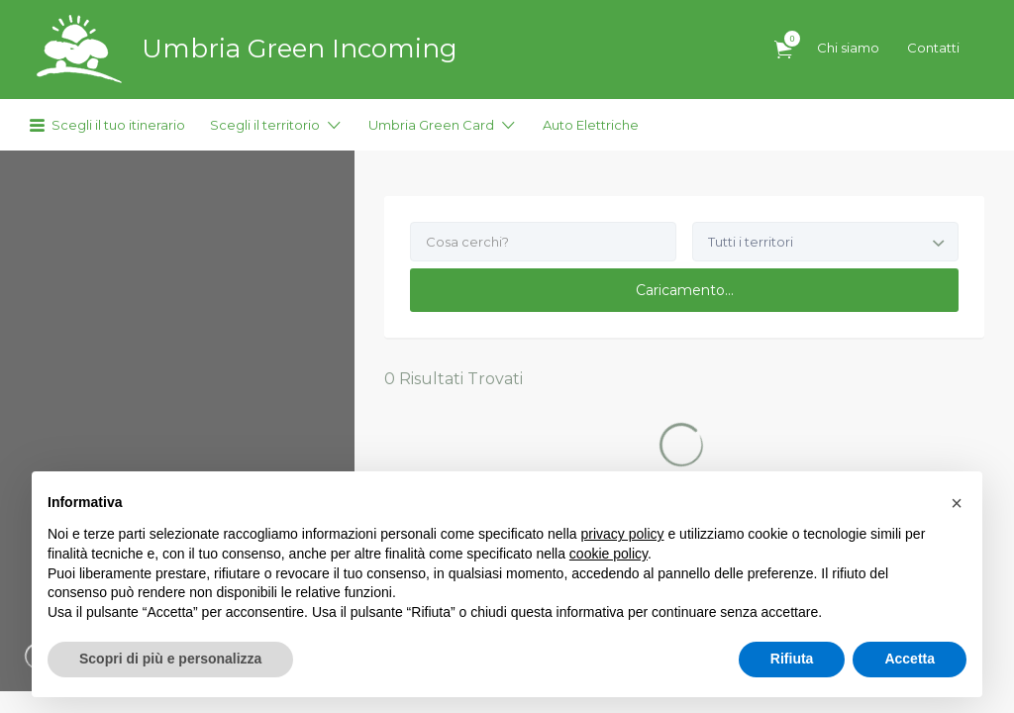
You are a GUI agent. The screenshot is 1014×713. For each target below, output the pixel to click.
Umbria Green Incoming (299, 48)
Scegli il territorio (265, 125)
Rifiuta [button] (792, 658)
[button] (956, 503)
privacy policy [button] (622, 534)
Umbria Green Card (431, 125)
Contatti (933, 47)
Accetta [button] (909, 658)
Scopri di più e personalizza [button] (170, 658)
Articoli (787, 39)
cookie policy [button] (608, 553)
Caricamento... (685, 290)
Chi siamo (848, 47)
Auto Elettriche (591, 125)
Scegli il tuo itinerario (118, 125)
